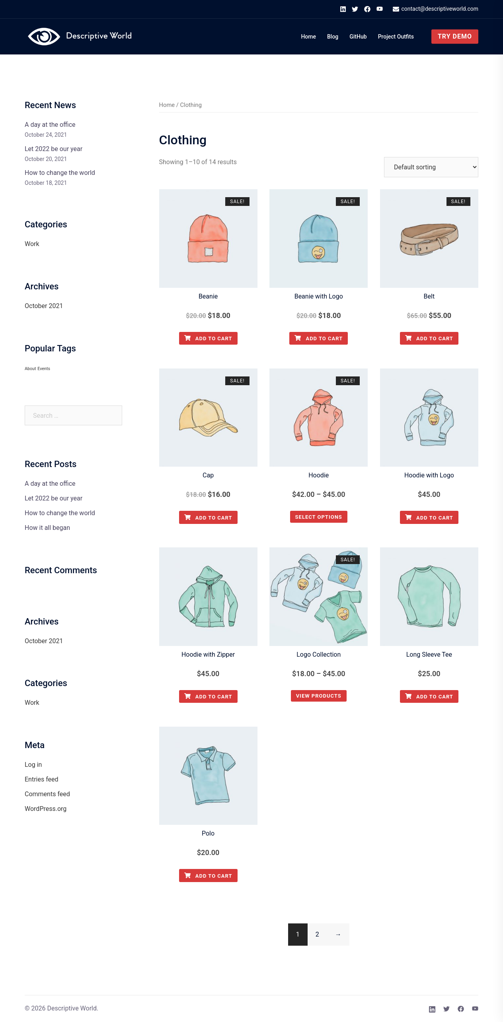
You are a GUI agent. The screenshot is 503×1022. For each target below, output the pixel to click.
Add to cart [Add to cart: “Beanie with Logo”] (318, 338)
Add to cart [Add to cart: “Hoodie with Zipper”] (208, 697)
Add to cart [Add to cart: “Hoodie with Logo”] (429, 518)
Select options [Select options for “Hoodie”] (318, 517)
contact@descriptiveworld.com (435, 9)
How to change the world (60, 172)
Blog (332, 36)
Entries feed (41, 779)
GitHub (358, 36)
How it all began (47, 527)
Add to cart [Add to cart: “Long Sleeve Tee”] (429, 697)
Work (32, 244)
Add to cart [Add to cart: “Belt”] (429, 338)
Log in (33, 764)
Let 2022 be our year (53, 149)
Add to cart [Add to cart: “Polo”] (208, 876)
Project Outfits (396, 36)
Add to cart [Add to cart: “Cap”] (208, 518)
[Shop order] (431, 167)
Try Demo (455, 36)
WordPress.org (45, 809)
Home (308, 36)
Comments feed (47, 794)
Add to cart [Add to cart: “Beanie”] (208, 338)
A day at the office (50, 124)
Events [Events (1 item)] (43, 368)
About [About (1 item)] (30, 368)
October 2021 (44, 306)
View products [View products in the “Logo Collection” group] (318, 696)
